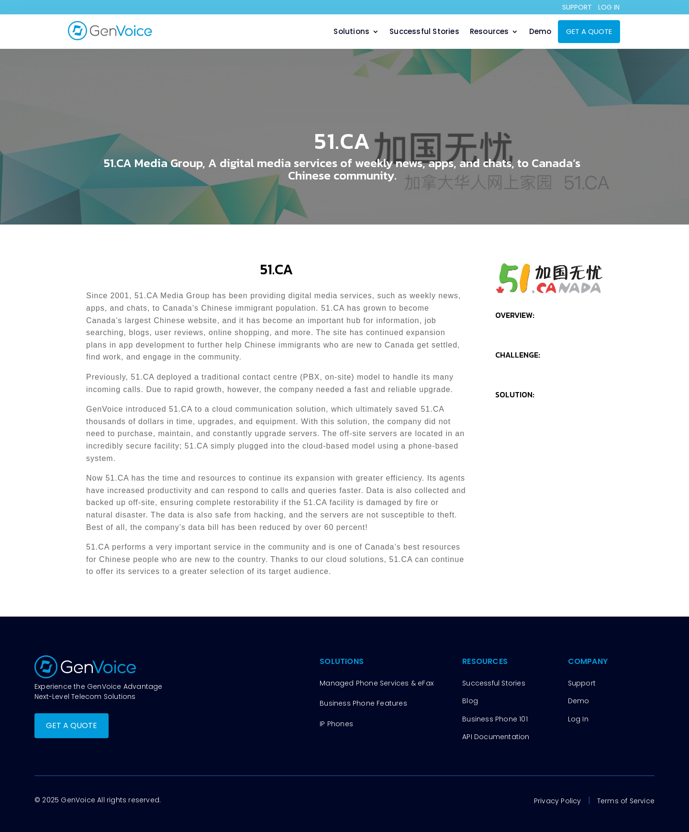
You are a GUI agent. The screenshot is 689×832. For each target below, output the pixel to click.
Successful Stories (424, 32)
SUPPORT (577, 7)
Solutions (351, 32)
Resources (489, 32)
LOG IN (609, 7)
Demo (540, 32)
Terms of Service (626, 801)
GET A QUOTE (589, 31)
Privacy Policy (557, 801)
